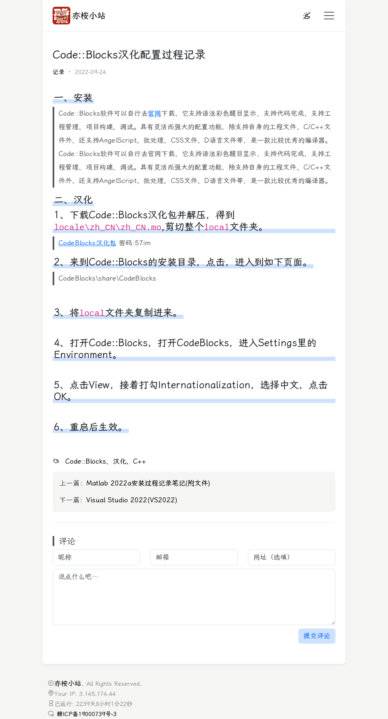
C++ (139, 461)
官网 (154, 113)
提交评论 (316, 636)
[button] (326, 16)
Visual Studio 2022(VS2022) (132, 500)
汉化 (119, 461)
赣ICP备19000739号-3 (87, 714)
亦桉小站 (79, 15)
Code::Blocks (85, 461)
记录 (58, 72)
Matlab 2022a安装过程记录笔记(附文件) (148, 483)
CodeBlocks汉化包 (87, 243)
